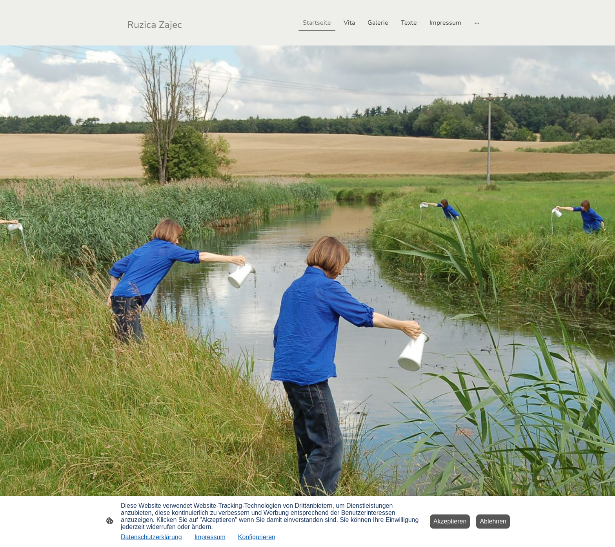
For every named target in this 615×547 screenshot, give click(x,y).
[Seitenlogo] (156, 22)
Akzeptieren (450, 521)
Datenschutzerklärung (151, 537)
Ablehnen (493, 521)
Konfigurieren (256, 537)
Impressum (210, 537)
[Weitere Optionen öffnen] (477, 22)
